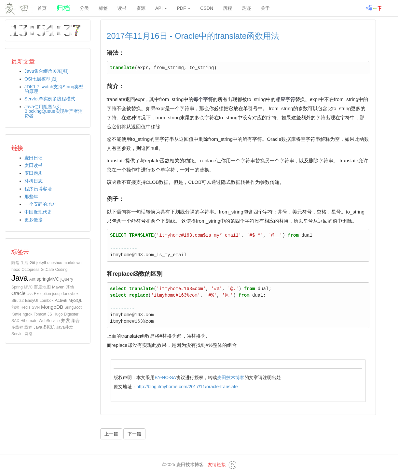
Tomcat (40, 314)
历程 (227, 8)
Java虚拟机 (44, 327)
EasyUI (31, 300)
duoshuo (54, 262)
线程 (28, 327)
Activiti (61, 300)
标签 (103, 8)
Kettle (16, 314)
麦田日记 (33, 157)
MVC (28, 287)
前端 (15, 307)
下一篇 (134, 433)
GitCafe (47, 269)
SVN (36, 307)
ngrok (28, 314)
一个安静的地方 (40, 204)
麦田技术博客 (230, 377)
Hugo (58, 314)
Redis (26, 307)
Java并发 (64, 327)
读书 (122, 8)
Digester (71, 314)
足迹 (246, 8)
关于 (265, 8)
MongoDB (52, 307)
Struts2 (17, 300)
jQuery (67, 279)
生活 (24, 262)
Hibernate (29, 320)
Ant (32, 279)
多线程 (17, 327)
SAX (15, 320)
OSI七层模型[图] (41, 78)
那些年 (31, 196)
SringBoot (73, 307)
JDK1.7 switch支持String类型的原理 (53, 89)
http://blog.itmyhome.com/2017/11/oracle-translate (187, 386)
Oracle (18, 293)
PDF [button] (183, 8)
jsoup (57, 293)
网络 (29, 334)
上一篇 (111, 433)
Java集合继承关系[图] (46, 71)
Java (19, 277)
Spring (17, 287)
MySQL (75, 300)
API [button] (161, 8)
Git (32, 262)
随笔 (15, 262)
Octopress (30, 269)
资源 (140, 8)
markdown (72, 262)
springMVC (47, 279)
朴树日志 (33, 181)
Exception (42, 293)
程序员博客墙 (38, 188)
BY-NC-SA (165, 377)
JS (50, 314)
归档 (63, 8)
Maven (58, 287)
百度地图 (42, 287)
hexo (15, 269)
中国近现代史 (38, 211)
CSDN (206, 8)
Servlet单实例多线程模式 (49, 98)
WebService (49, 320)
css (30, 293)
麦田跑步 (33, 173)
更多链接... (35, 219)
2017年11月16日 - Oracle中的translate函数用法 (193, 35)
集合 (75, 320)
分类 (84, 8)
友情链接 (217, 464)
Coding (61, 269)
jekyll (41, 262)
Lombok (47, 300)
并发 (65, 320)
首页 (42, 8)
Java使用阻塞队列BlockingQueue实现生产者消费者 (53, 111)
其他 (70, 287)
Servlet (17, 334)
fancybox (70, 293)
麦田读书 (33, 165)
